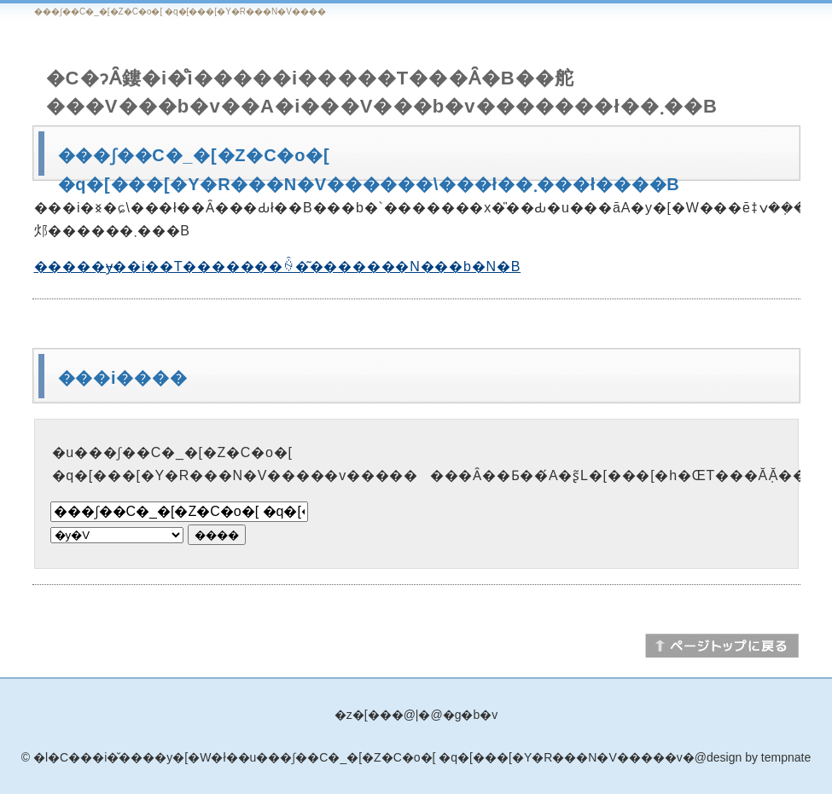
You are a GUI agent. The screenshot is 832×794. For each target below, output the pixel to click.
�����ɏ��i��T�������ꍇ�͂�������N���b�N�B (277, 266)
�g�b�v (470, 715)
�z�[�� (363, 715)
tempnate (786, 757)
